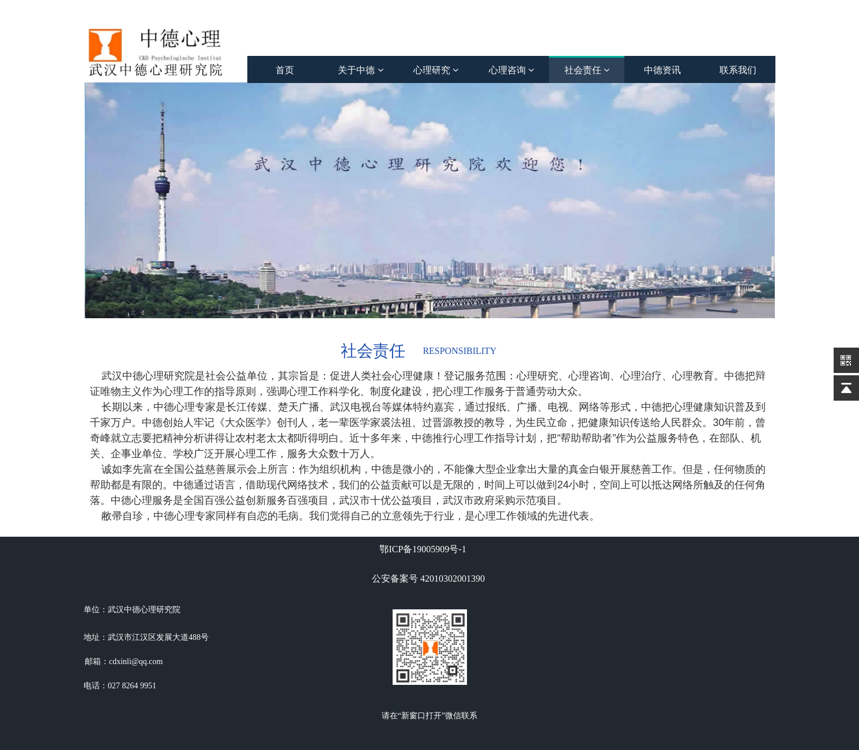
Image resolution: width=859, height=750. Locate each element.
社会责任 (586, 70)
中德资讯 (662, 70)
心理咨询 (511, 70)
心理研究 (435, 70)
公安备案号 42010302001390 (428, 578)
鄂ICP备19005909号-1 (422, 549)
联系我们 (737, 70)
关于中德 (360, 70)
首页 (285, 70)
